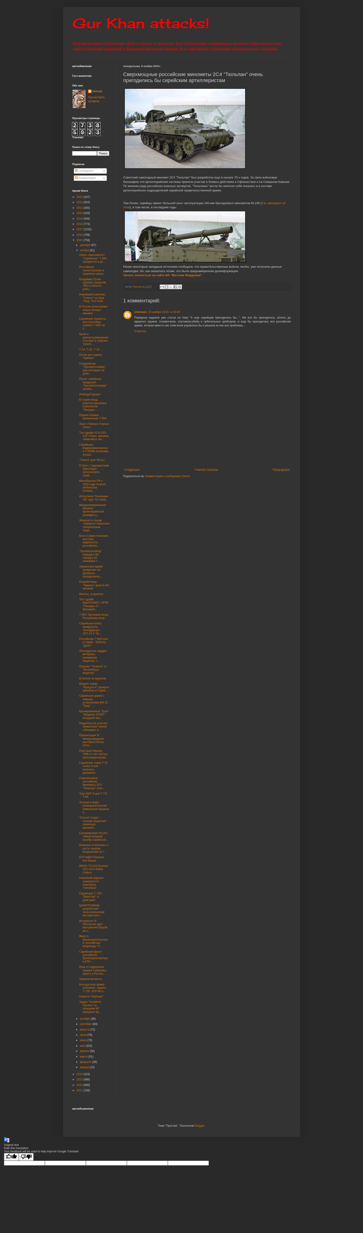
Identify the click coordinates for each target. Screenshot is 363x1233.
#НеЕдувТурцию (89, 394)
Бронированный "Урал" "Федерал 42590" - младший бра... (94, 715)
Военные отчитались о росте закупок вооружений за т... (93, 848)
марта (84, 1056)
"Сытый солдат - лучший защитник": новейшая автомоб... (93, 822)
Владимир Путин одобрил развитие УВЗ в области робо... (92, 284)
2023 (80, 197)
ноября (85, 250)
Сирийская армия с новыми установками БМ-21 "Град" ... (93, 700)
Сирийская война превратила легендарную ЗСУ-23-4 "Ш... (90, 628)
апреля (85, 1051)
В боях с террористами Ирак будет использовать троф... (94, 470)
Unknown (140, 312)
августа (85, 1029)
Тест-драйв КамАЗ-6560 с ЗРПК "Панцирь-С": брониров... (93, 604)
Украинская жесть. (91, 979)
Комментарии (85, 178)
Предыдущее (281, 469)
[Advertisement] (235, 433)
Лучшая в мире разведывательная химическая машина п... (94, 807)
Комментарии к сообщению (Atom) (167, 476)
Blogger (199, 1125)
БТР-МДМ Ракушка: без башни (91, 859)
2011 (80, 1090)
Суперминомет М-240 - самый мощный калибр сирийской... (94, 836)
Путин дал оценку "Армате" (90, 356)
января (85, 1067)
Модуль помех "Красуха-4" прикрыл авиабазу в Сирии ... (94, 687)
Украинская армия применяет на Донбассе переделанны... (91, 571)
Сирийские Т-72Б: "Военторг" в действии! (90, 897)
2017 (80, 229)
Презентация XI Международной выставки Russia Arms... (91, 740)
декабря (85, 245)
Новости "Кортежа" (91, 996)
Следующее (132, 469)
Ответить (140, 331)
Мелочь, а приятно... (92, 594)
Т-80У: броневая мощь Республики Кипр (93, 616)
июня (83, 1040)
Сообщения (84, 170)
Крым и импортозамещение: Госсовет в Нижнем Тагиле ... (94, 339)
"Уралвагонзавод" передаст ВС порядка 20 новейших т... (90, 556)
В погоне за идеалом (92, 678)
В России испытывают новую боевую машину (93, 310)
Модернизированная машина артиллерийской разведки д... (92, 510)
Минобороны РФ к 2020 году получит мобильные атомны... (92, 485)
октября (85, 1018)
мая (83, 1045)
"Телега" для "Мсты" (92, 460)
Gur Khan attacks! (140, 23)
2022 (80, 202)
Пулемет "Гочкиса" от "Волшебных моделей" (92, 670)
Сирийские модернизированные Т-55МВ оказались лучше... (94, 449)
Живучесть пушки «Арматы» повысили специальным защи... (94, 525)
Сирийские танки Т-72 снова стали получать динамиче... (93, 767)
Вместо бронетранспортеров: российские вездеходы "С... (93, 941)
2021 (80, 207)
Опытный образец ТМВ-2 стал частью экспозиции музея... (93, 754)
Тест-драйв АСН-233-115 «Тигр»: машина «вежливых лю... (94, 436)
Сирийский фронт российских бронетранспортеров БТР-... (93, 956)
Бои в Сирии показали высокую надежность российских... (93, 540)
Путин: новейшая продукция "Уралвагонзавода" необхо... (93, 383)
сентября (86, 1024)
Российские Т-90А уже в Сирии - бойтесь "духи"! (93, 642)
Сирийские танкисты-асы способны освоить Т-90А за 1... (92, 323)
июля (83, 1035)
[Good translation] (11, 1157)
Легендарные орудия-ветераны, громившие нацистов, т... (93, 656)
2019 (80, 218)
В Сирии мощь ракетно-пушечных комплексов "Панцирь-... (93, 404)
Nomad (97, 91)
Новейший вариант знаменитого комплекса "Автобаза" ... (91, 882)
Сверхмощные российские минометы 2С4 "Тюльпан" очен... (92, 783)
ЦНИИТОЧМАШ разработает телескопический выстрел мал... (91, 910)
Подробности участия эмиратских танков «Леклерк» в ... (93, 727)
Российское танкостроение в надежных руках (91, 270)
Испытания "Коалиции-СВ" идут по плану (94, 498)
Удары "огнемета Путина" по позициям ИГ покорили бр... (90, 1006)
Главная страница (206, 469)
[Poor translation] (26, 1157)
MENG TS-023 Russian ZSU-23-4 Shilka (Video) (93, 869)
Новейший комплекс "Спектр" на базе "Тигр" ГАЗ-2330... (92, 298)
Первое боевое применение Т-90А (93, 417)
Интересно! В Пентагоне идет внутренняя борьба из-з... (93, 925)
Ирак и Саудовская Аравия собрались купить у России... (92, 970)
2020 (80, 213)
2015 (80, 240)
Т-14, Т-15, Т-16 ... (91, 349)
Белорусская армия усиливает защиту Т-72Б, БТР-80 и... (92, 988)
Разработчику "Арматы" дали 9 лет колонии (94, 585)
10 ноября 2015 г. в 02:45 (164, 312)
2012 (80, 1085)
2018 (80, 224)
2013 (80, 1079)
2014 (80, 1074)
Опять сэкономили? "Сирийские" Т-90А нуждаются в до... (93, 258)
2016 (80, 234)
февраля (86, 1062)
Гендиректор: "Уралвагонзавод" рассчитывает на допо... (92, 368)
